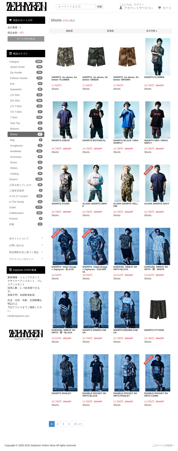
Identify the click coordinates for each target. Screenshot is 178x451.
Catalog (26, 173)
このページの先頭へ (163, 445)
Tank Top (26, 123)
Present (26, 218)
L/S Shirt (26, 94)
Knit (26, 83)
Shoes (26, 162)
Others (26, 167)
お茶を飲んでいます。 (26, 184)
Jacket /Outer (26, 66)
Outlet (26, 207)
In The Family (26, 201)
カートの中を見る (26, 38)
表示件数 (151, 31)
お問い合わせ (26, 245)
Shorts (26, 134)
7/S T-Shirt (26, 111)
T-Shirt (26, 117)
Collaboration (26, 212)
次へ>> (78, 424)
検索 (99, 6)
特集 (26, 224)
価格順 (69, 31)
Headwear (26, 151)
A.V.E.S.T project (26, 196)
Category (26, 61)
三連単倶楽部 (26, 190)
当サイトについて (26, 238)
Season (26, 179)
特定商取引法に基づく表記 (26, 252)
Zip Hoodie (26, 72)
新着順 (110, 31)
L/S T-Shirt (26, 106)
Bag (26, 139)
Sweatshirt (26, 89)
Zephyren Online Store (30, 6)
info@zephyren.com (19, 316)
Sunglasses (26, 145)
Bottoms (26, 128)
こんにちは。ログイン (136, 6)
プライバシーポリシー (26, 258)
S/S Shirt (26, 100)
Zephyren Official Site (25, 335)
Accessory (26, 156)
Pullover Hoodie (26, 78)
